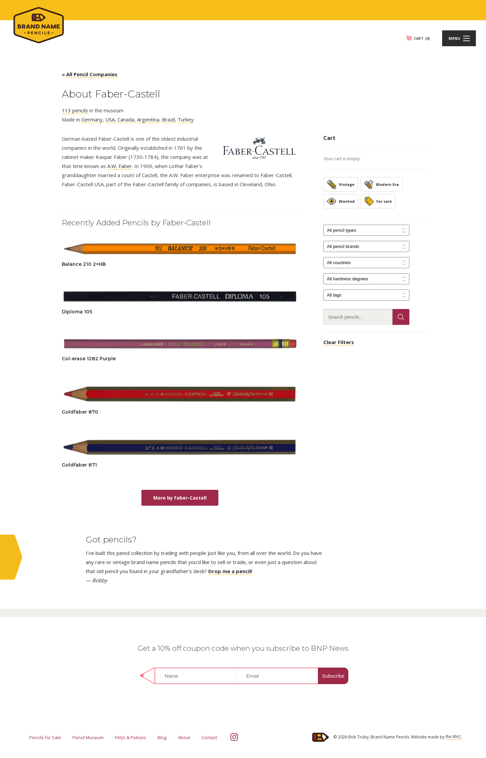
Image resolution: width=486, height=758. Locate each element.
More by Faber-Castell (180, 498)
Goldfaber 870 (80, 412)
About (184, 737)
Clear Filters (338, 342)
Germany (92, 119)
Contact (209, 737)
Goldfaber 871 (79, 465)
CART (422, 38)
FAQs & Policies (130, 737)
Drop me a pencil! (230, 571)
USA (110, 119)
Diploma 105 (77, 312)
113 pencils (75, 110)
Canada (125, 119)
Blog (162, 737)
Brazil (168, 119)
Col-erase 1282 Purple (89, 359)
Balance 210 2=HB (84, 264)
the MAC (453, 736)
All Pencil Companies (91, 74)
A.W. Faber (119, 166)
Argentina (148, 119)
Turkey (186, 119)
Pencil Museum (88, 737)
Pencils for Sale (45, 737)
